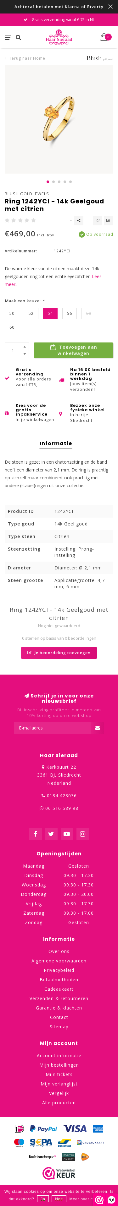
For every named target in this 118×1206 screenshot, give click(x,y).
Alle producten (59, 1103)
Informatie (56, 443)
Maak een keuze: (25, 301)
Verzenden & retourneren (59, 998)
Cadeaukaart (59, 989)
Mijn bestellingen (59, 1065)
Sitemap (59, 1027)
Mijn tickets (59, 1074)
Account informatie (59, 1055)
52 (31, 313)
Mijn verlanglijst (59, 1084)
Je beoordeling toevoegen (59, 652)
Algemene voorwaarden (59, 961)
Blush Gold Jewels (27, 194)
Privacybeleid (59, 970)
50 (11, 313)
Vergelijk (59, 1093)
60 (11, 327)
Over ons (59, 951)
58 (88, 313)
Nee (59, 1199)
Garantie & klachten (59, 1008)
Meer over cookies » (90, 1199)
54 (50, 313)
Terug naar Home (27, 58)
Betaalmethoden (59, 980)
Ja (43, 1199)
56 (69, 313)
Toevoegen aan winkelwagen (73, 350)
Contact (59, 1017)
